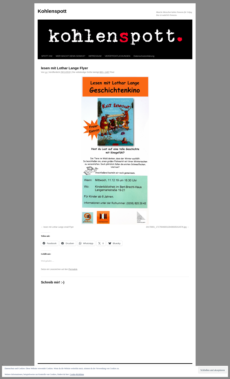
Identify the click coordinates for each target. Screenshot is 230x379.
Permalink (72, 269)
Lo (46, 72)
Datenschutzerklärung (144, 56)
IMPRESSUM (95, 56)
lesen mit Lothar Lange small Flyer (58, 227)
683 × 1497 (104, 72)
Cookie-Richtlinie (77, 374)
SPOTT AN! (46, 56)
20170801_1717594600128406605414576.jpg (166, 227)
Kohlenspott (52, 11)
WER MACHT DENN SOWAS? (70, 56)
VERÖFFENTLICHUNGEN (117, 56)
